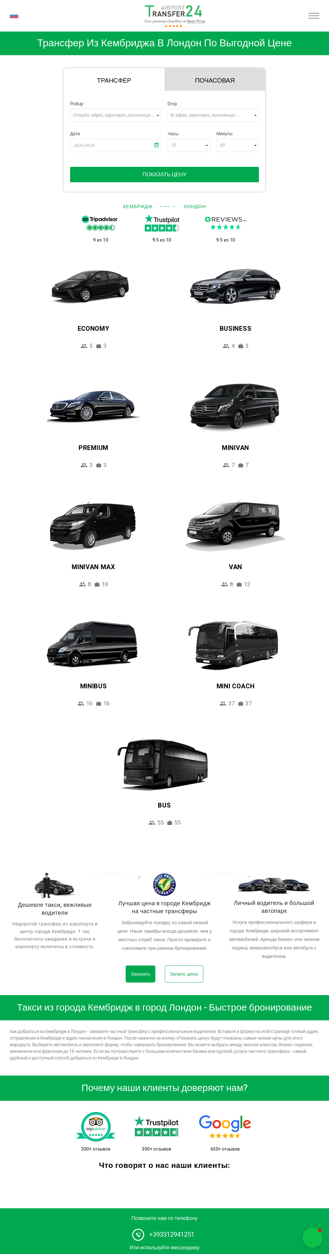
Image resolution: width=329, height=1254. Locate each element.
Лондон (194, 206)
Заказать (140, 974)
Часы (173, 134)
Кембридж (138, 206)
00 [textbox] (221, 145)
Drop (172, 104)
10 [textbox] (173, 145)
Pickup (76, 104)
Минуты (225, 134)
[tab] (114, 79)
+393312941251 (171, 1234)
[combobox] (115, 115)
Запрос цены (184, 974)
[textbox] (115, 115)
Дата (75, 134)
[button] (312, 1238)
